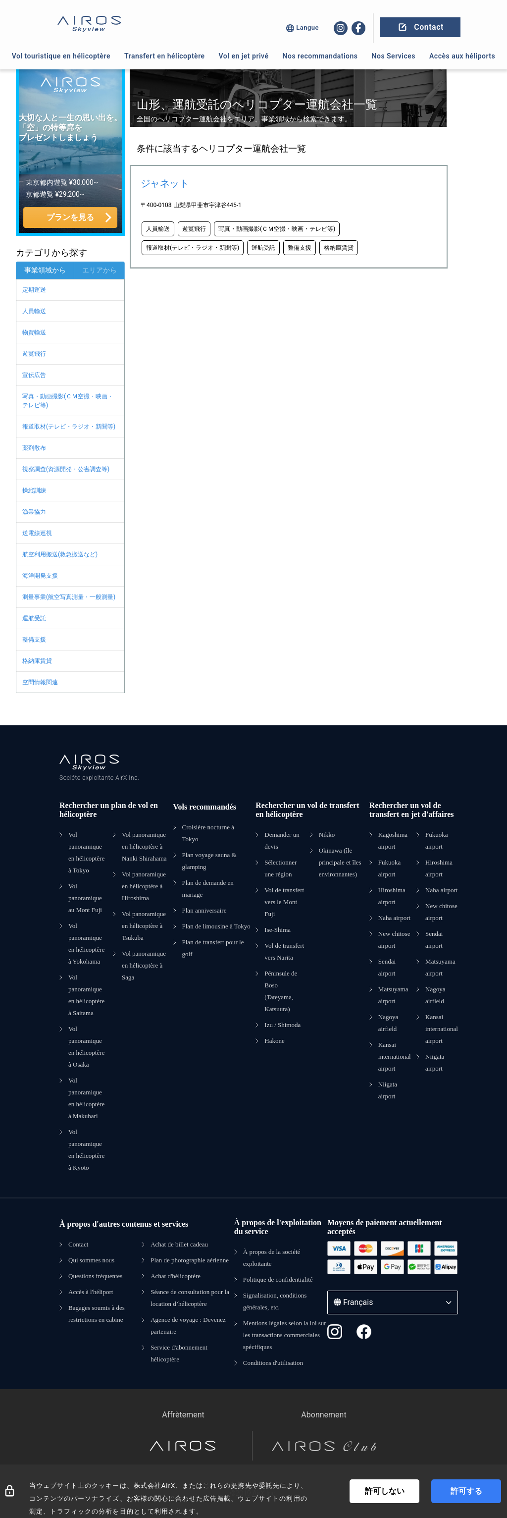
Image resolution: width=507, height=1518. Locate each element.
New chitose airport (394, 939)
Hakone (274, 1040)
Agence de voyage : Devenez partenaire (188, 1325)
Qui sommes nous (91, 1260)
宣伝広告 (34, 375)
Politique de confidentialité (278, 1279)
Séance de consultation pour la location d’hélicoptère (190, 1297)
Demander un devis (281, 840)
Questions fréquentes (95, 1276)
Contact (78, 1244)
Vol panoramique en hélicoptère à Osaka (86, 1046)
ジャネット (165, 183)
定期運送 (34, 289)
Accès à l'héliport (90, 1292)
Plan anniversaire (204, 910)
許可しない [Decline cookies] (385, 1491)
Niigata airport (387, 1090)
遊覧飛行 (34, 353)
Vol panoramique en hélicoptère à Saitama (86, 995)
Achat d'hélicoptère (176, 1276)
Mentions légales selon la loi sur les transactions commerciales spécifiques (284, 1335)
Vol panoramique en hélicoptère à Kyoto (86, 1149)
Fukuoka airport (389, 868)
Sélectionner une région (280, 868)
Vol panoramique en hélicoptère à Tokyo (86, 852)
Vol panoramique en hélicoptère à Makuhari (86, 1098)
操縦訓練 (34, 490)
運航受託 (34, 618)
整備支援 (34, 639)
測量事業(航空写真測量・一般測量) (68, 597)
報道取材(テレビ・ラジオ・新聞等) (68, 426)
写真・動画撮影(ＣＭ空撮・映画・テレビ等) (67, 401)
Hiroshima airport (392, 896)
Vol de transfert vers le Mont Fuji (284, 902)
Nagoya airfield (388, 1022)
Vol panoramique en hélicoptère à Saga (144, 965)
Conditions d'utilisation (273, 1362)
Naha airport (394, 918)
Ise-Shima (277, 929)
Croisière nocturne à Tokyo (208, 833)
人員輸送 (34, 311)
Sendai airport (387, 967)
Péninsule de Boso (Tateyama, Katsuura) (280, 991)
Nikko (327, 834)
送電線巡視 (37, 533)
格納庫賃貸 (37, 660)
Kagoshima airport (392, 840)
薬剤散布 (34, 447)
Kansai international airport (394, 1056)
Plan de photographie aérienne (190, 1260)
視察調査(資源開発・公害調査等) (65, 469)
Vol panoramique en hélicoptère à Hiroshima (144, 886)
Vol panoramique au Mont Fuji (85, 898)
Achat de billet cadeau (179, 1244)
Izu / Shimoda (282, 1025)
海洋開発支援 (40, 575)
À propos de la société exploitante (272, 1257)
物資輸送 (34, 332)
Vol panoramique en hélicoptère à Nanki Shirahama (144, 846)
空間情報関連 (40, 682)
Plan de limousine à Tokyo (216, 926)
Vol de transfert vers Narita (284, 951)
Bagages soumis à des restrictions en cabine (96, 1313)
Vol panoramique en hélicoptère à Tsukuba (144, 925)
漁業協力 (34, 511)
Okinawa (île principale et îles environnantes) (340, 862)
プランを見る (70, 217)
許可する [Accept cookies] (466, 1491)
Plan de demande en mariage (208, 888)
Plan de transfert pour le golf (213, 948)
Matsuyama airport (393, 995)
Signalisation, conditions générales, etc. (275, 1301)
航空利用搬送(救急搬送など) (60, 554)
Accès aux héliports (462, 56)
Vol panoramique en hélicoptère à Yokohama (86, 943)
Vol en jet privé (244, 56)
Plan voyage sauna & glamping (209, 860)
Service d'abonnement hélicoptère (179, 1353)
